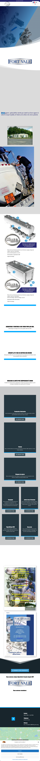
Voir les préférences (20, 757)
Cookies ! (20, 751)
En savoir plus (20, 419)
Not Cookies (20, 754)
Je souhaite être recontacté (20, 670)
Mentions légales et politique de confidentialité (20, 759)
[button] (38, 742)
